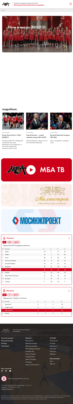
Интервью (28, 362)
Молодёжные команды (32, 349)
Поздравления (30, 357)
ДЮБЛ (16, 242)
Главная (3, 10)
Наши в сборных (30, 359)
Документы (53, 346)
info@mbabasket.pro (7, 389)
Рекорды (4, 343)
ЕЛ (4, 242)
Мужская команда (31, 343)
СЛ (9, 295)
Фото (51, 361)
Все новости (29, 341)
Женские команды (7, 341)
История (52, 343)
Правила (53, 354)
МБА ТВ (52, 364)
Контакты (53, 351)
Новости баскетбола (32, 365)
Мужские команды (7, 338)
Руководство (54, 341)
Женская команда (31, 346)
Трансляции (5, 346)
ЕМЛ (9, 242)
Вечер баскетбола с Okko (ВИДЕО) (11, 136)
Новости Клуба (30, 354)
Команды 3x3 (29, 351)
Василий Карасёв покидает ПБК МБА (60, 136)
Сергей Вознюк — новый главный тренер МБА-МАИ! (36, 136)
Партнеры (53, 349)
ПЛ (5, 295)
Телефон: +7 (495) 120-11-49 (10, 387)
